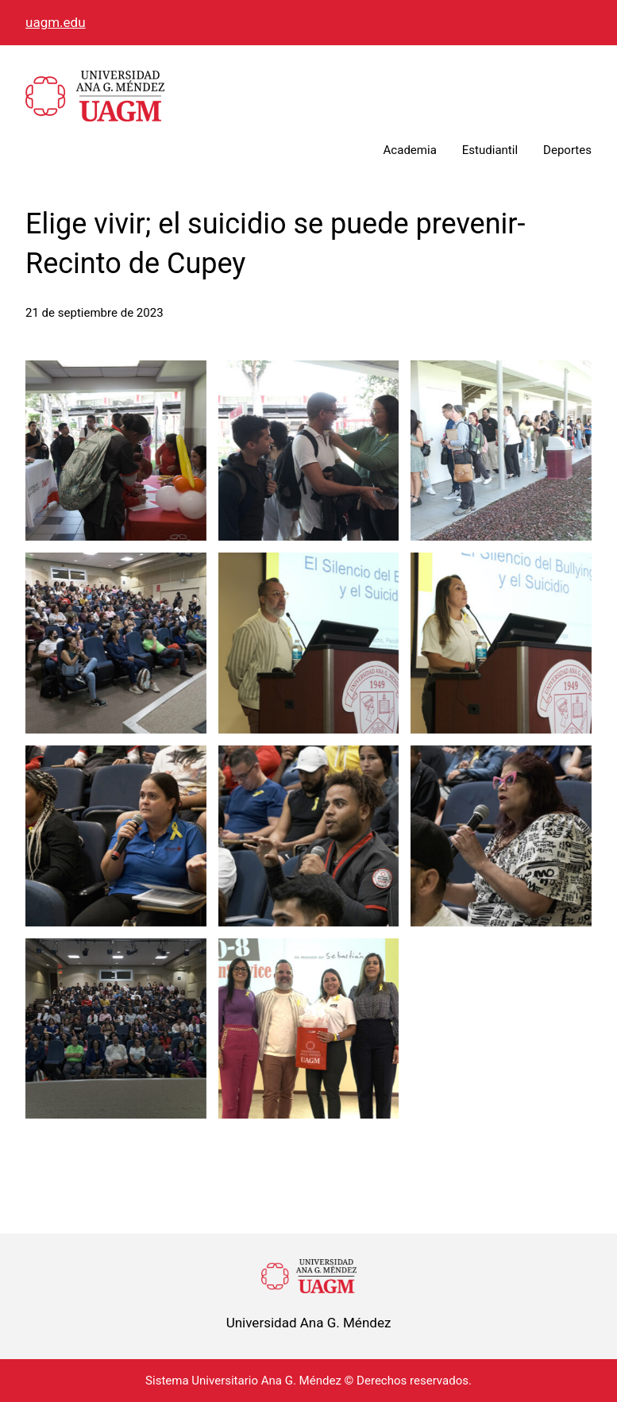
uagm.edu (55, 22)
